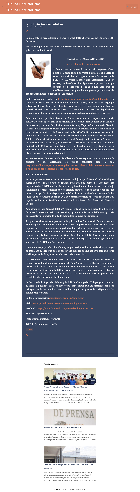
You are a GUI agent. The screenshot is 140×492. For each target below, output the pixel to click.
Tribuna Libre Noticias (23, 4)
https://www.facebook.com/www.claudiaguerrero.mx (65, 308)
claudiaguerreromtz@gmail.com (66, 298)
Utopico (29, 329)
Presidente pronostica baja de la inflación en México (62, 427)
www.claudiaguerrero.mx (76, 303)
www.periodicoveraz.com (46, 303)
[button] (27, 31)
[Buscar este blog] (126, 6)
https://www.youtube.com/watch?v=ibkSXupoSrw (84, 99)
